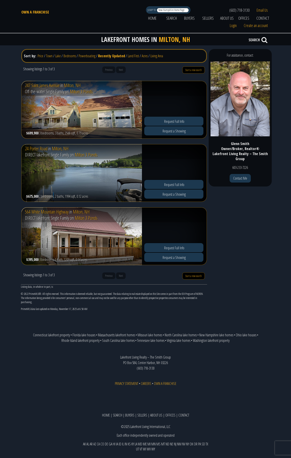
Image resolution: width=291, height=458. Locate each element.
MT (163, 444)
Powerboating (87, 55)
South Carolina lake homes (118, 340)
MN (153, 444)
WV (149, 449)
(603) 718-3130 (239, 10)
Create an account (256, 25)
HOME (152, 18)
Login (233, 25)
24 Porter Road (36, 148)
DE (106, 444)
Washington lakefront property (211, 340)
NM (179, 444)
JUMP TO (151, 10)
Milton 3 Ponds (81, 91)
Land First (133, 55)
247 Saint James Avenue (42, 85)
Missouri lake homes (150, 334)
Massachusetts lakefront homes (116, 334)
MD (140, 444)
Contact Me (240, 178)
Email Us (262, 10)
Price (40, 55)
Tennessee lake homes (150, 340)
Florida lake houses (83, 334)
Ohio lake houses (246, 334)
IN (126, 444)
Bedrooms (70, 55)
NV (183, 444)
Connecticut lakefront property (51, 334)
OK (191, 444)
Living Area (156, 55)
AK (84, 444)
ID (120, 444)
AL (87, 444)
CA (98, 444)
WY (153, 449)
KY (132, 444)
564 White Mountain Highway (47, 212)
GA (110, 444)
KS (129, 444)
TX (207, 444)
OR (195, 444)
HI (114, 444)
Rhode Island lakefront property (80, 340)
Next (121, 70)
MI (149, 444)
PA (199, 444)
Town (49, 55)
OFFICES (243, 18)
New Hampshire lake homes (216, 334)
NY (187, 444)
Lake (58, 55)
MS (158, 444)
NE (171, 444)
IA (117, 444)
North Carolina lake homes (181, 334)
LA (136, 444)
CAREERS (146, 383)
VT (141, 449)
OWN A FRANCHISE (35, 12)
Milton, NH (72, 85)
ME (145, 444)
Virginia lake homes (178, 340)
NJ (175, 444)
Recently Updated (111, 55)
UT (137, 449)
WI (144, 449)
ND (167, 444)
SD (203, 444)
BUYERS (189, 18)
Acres (145, 55)
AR (91, 444)
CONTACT (262, 18)
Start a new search (193, 70)
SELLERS (208, 18)
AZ (94, 444)
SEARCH (171, 18)
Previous (109, 70)
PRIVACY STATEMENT (126, 383)
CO (102, 444)
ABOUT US (227, 18)
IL (123, 444)
